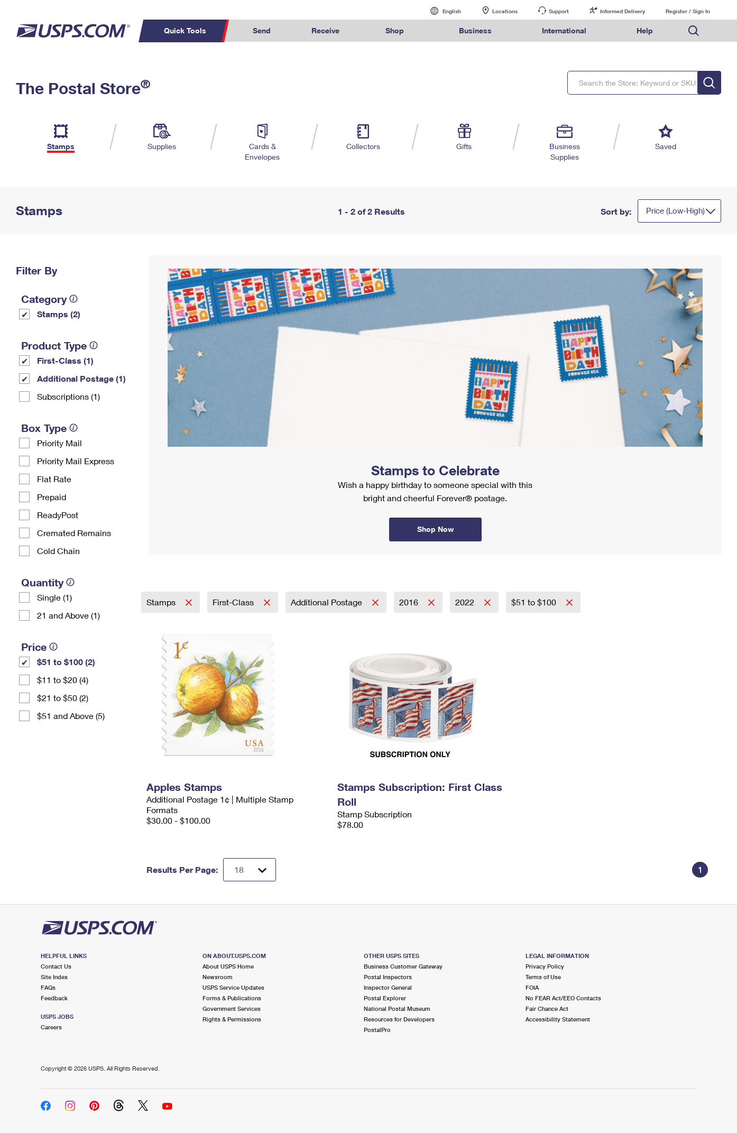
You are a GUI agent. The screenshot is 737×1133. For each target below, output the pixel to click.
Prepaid (51, 497)
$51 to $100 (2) (66, 662)
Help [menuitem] (645, 30)
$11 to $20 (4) (62, 680)
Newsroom (217, 976)
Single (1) (54, 597)
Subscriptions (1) (68, 396)
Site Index (54, 976)
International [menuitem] (564, 30)
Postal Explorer (385, 997)
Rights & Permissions (231, 1019)
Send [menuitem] (262, 30)
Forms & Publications (231, 997)
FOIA (532, 987)
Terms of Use (543, 976)
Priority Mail (59, 443)
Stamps (162, 602)
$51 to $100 (534, 602)
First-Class (234, 602)
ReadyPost (57, 515)
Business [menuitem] (475, 30)
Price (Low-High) (675, 210)
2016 (409, 602)
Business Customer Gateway (403, 966)
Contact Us (56, 966)
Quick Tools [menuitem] (185, 30)
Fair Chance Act (547, 1008)
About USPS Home (228, 966)
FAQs (48, 987)
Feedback (54, 997)
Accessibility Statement (558, 1019)
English (441, 11)
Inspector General (388, 987)
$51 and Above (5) (71, 716)
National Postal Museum (397, 1008)
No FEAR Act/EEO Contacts (563, 997)
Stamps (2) (58, 314)
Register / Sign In (688, 11)
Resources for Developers (399, 1019)
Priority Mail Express (75, 461)
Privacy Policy (545, 966)
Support (559, 11)
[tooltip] (73, 298)
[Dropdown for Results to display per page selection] (249, 869)
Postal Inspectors (388, 976)
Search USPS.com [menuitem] (693, 31)
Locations (505, 11)
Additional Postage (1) (81, 378)
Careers (51, 1027)
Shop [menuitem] (394, 30)
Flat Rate (54, 479)
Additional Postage (327, 602)
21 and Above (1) (68, 615)
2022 (465, 602)
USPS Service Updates (233, 987)
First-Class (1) (65, 360)
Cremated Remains (74, 533)
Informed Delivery (622, 11)
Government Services (231, 1008)
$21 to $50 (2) (62, 698)
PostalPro (377, 1029)
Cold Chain (58, 551)
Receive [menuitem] (325, 30)
